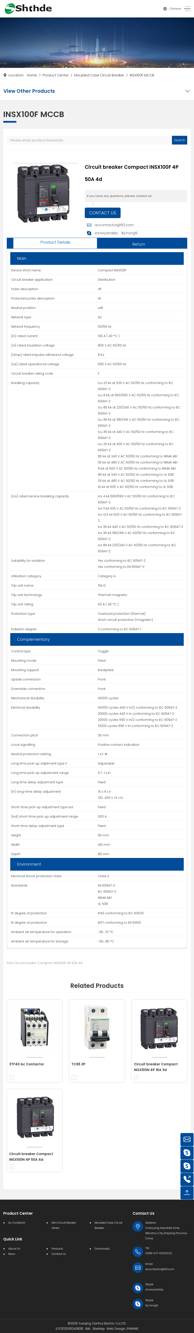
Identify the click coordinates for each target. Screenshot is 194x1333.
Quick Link (12, 1239)
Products (57, 1248)
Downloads (102, 1248)
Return (138, 244)
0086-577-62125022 (158, 1253)
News (11, 1254)
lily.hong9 (129, 233)
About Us (14, 1248)
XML (88, 1328)
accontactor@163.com (114, 224)
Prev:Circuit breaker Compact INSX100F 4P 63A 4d (44, 963)
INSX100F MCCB (142, 75)
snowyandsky (106, 233)
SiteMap (98, 1328)
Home (32, 75)
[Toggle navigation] (186, 8)
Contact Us (102, 213)
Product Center (56, 75)
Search (179, 140)
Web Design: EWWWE (122, 1328)
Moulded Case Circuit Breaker (99, 75)
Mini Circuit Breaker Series (64, 1225)
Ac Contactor (16, 1222)
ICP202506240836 (69, 1328)
